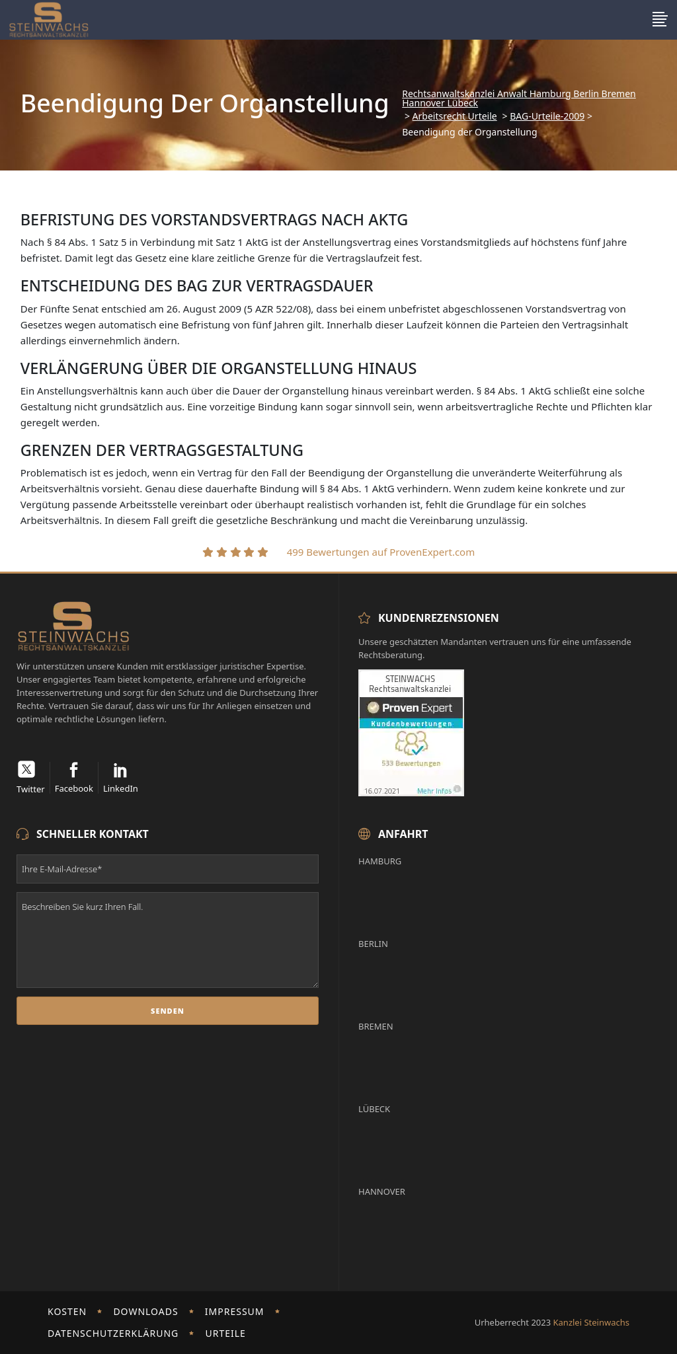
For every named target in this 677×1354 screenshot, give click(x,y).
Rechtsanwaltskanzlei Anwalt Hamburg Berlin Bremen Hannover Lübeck (518, 98)
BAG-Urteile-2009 (547, 116)
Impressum (234, 1311)
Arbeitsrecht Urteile (455, 116)
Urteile (225, 1333)
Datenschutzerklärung (113, 1333)
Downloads (145, 1311)
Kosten (67, 1311)
